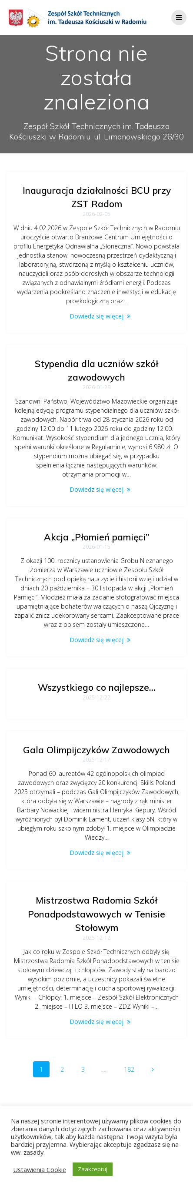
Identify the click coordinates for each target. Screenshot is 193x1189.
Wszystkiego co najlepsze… (96, 687)
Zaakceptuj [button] (92, 1169)
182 (132, 1068)
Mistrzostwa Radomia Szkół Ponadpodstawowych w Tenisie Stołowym (96, 913)
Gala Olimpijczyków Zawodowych (96, 749)
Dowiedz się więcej (96, 316)
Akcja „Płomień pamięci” (96, 537)
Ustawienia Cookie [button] (39, 1169)
